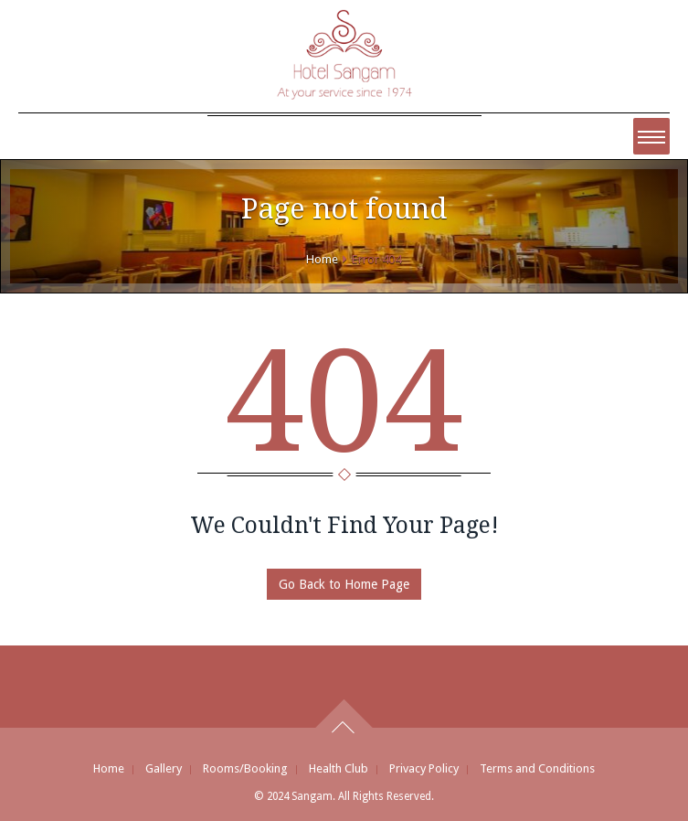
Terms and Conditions (537, 768)
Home (322, 259)
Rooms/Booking (245, 768)
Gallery (163, 768)
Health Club (338, 768)
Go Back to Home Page (344, 584)
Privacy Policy (424, 768)
